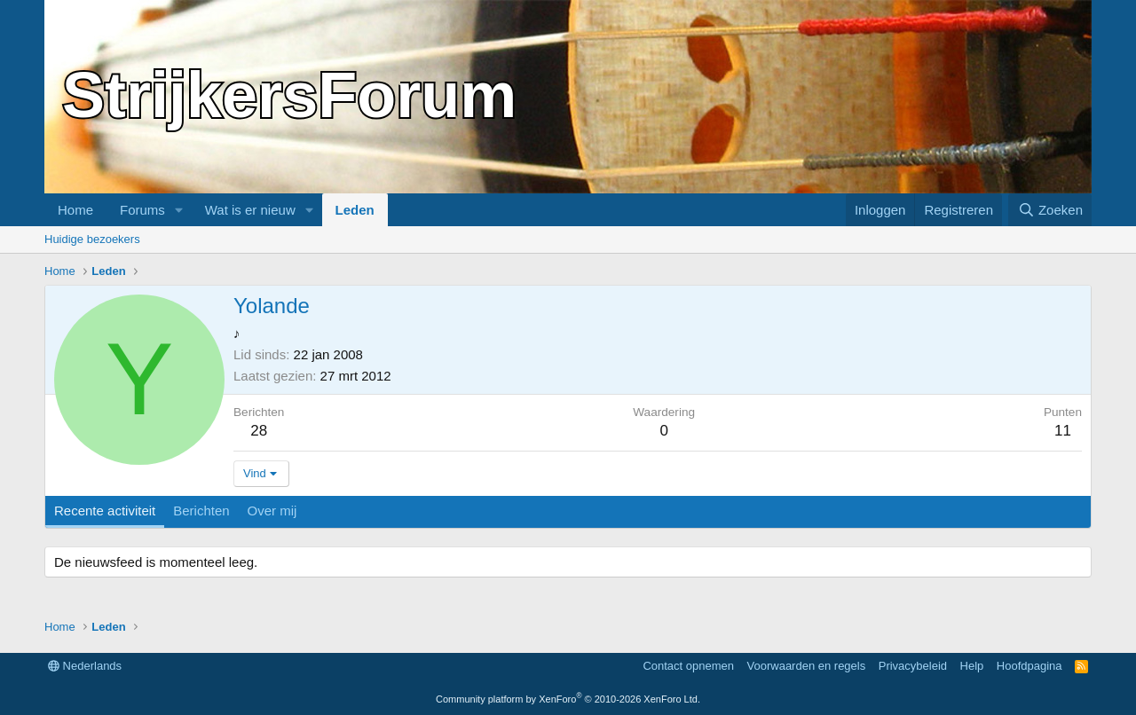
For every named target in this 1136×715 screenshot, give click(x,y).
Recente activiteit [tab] (104, 510)
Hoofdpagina (1029, 665)
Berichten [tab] (201, 510)
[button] (179, 209)
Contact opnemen (688, 665)
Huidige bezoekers (92, 239)
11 (1062, 430)
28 (258, 430)
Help (972, 665)
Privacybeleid (913, 665)
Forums (142, 209)
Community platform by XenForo (568, 699)
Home (75, 209)
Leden (355, 209)
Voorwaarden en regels (806, 665)
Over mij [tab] (272, 510)
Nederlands (85, 665)
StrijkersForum (289, 94)
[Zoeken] (1050, 209)
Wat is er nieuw (250, 209)
